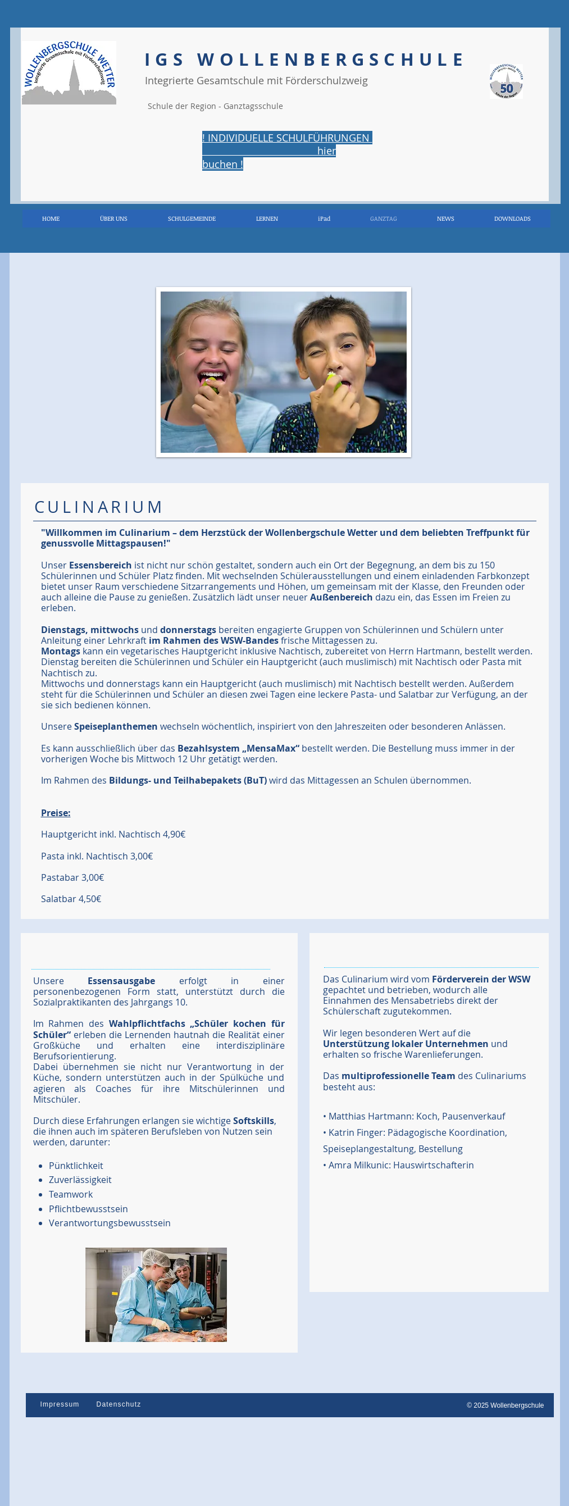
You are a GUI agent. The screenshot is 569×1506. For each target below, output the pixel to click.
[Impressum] (61, 1405)
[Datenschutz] (120, 1405)
